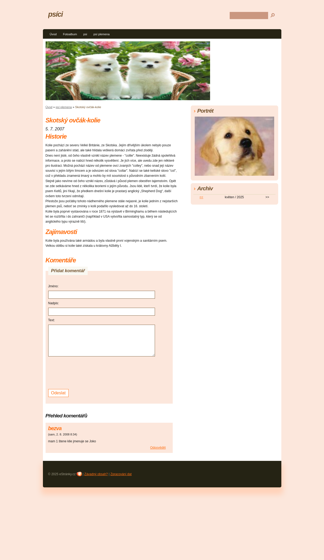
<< (201, 197)
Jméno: (53, 286)
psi (85, 34)
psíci (55, 14)
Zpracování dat (121, 474)
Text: (51, 320)
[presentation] (88, 372)
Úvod (53, 34)
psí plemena (102, 34)
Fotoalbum (70, 34)
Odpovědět (158, 447)
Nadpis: (53, 303)
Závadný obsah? (96, 474)
